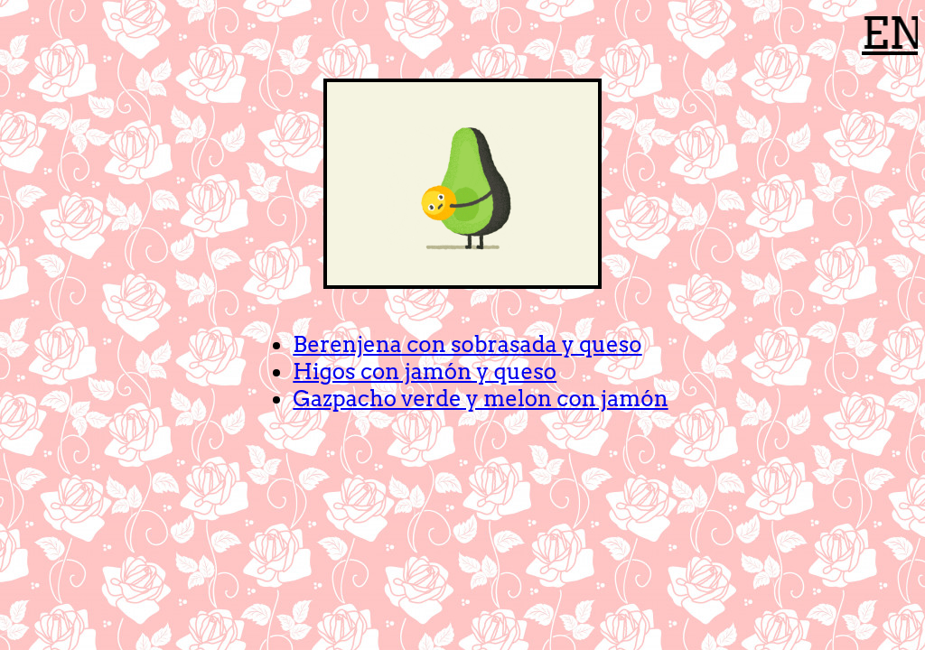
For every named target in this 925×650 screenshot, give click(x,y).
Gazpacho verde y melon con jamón (480, 398)
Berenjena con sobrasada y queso (467, 344)
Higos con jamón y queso (424, 371)
